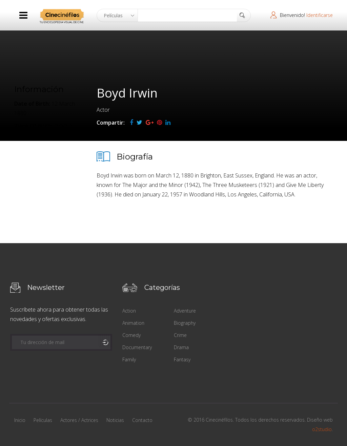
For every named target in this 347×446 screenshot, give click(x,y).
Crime (180, 335)
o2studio (322, 429)
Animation (133, 323)
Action (129, 310)
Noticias (115, 420)
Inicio (19, 420)
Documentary (137, 347)
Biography (185, 323)
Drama (181, 347)
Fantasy (182, 359)
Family (129, 359)
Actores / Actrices (79, 420)
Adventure (185, 310)
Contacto (142, 420)
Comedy (131, 335)
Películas (43, 420)
